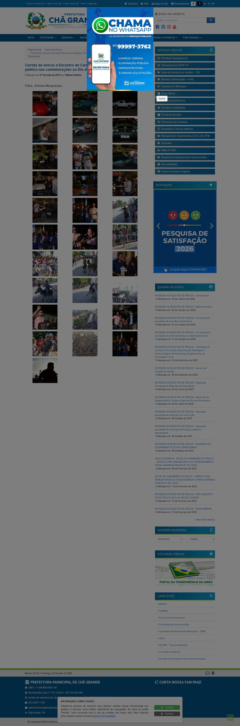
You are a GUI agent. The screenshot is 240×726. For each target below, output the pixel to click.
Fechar (162, 98)
